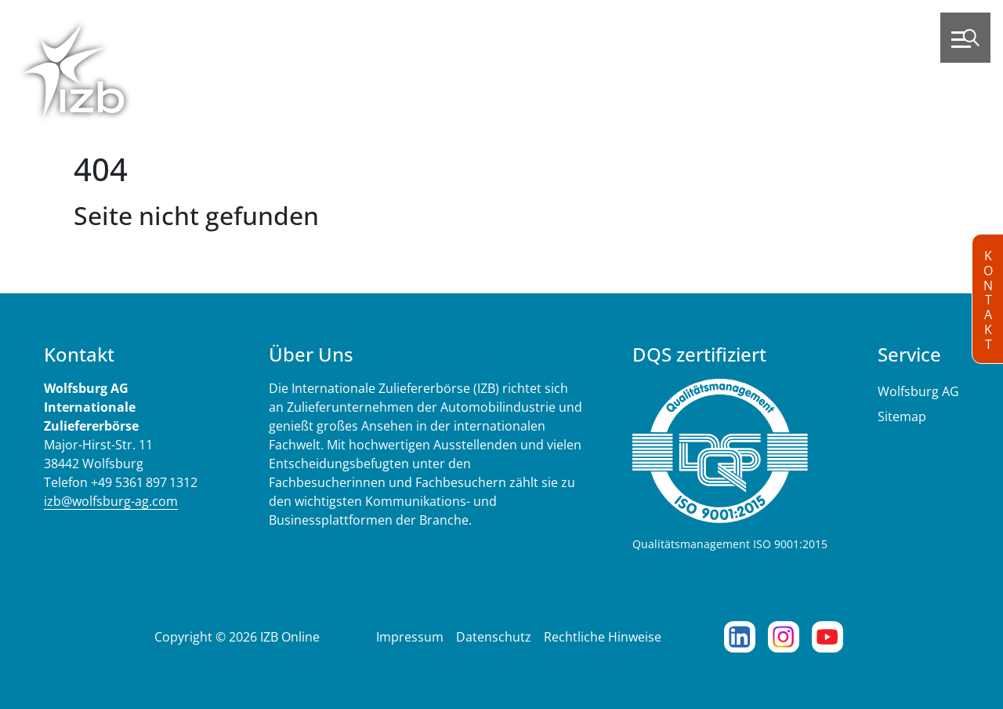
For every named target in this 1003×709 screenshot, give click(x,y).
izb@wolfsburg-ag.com (111, 501)
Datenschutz (493, 636)
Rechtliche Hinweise (602, 636)
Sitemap (902, 416)
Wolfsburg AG (918, 391)
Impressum (410, 636)
